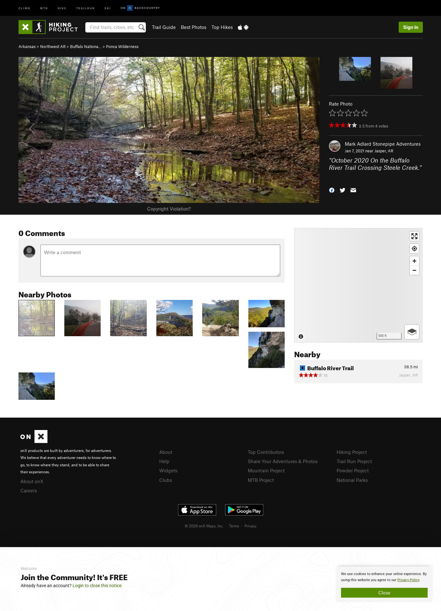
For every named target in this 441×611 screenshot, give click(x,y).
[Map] (358, 285)
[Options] (412, 332)
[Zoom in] (414, 261)
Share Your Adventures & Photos (282, 461)
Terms (234, 526)
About (165, 452)
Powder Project (353, 470)
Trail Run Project (354, 461)
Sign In (410, 27)
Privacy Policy (408, 580)
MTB (44, 8)
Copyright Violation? (169, 209)
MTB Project (261, 480)
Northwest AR (53, 46)
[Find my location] (414, 248)
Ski (107, 8)
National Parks (352, 480)
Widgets (168, 470)
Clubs (165, 480)
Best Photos (193, 27)
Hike (62, 8)
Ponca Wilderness (122, 46)
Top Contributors (266, 452)
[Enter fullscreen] (414, 236)
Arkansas (27, 46)
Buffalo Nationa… (86, 46)
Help (164, 461)
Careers (28, 490)
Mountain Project (266, 470)
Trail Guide (164, 27)
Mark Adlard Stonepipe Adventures (383, 144)
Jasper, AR (383, 150)
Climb (24, 8)
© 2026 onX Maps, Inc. (204, 526)
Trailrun (85, 8)
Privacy (251, 526)
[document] (384, 584)
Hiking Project (352, 452)
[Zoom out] (414, 270)
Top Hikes (222, 27)
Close (384, 592)
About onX (31, 481)
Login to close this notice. (98, 585)
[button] (332, 189)
